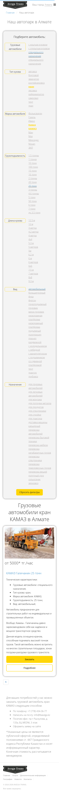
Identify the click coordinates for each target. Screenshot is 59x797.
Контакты (28, 779)
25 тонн (32, 185)
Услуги (15, 775)
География (7, 779)
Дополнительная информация (33, 775)
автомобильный (36, 288)
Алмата (48, 4)
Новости (18, 779)
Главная (6, 775)
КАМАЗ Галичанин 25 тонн (23, 573)
